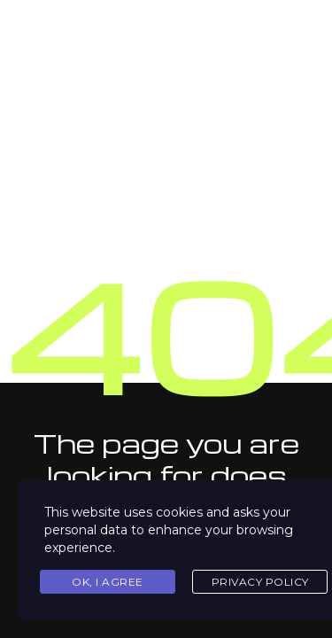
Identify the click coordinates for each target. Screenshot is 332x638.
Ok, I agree (107, 581)
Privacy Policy (260, 581)
